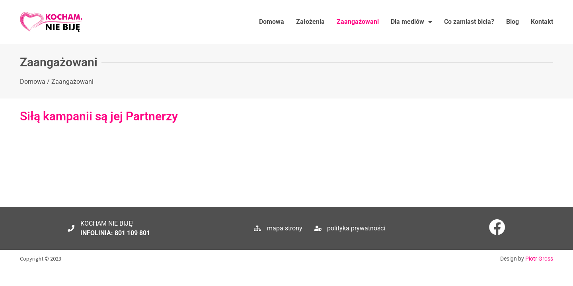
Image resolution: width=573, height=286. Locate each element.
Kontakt (542, 21)
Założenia (310, 21)
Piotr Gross (539, 254)
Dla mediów (411, 22)
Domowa (271, 21)
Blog (512, 21)
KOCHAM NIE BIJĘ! (107, 218)
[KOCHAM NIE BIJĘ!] (71, 223)
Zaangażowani (358, 21)
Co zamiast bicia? (469, 21)
